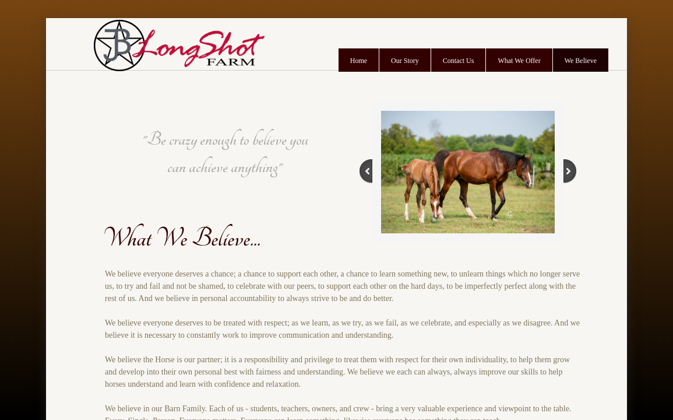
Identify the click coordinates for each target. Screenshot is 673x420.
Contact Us (458, 61)
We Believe (581, 61)
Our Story (405, 61)
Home (358, 61)
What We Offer (519, 61)
